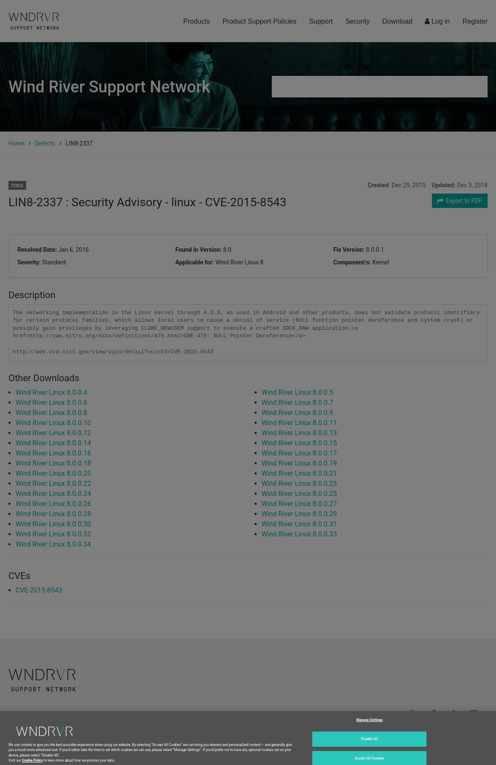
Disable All (369, 744)
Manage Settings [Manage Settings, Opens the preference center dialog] (369, 725)
